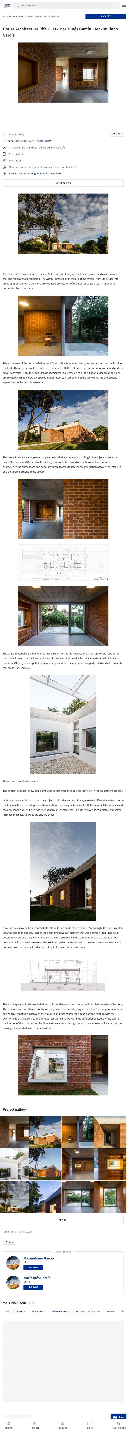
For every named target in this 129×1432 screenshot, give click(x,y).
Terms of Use (32, 16)
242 (18, 154)
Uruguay (46, 141)
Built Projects (38, 1311)
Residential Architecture (88, 1311)
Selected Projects (60, 1311)
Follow (33, 1267)
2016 (18, 160)
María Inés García (32, 147)
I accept (106, 16)
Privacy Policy (42, 16)
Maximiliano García (54, 147)
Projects (21, 1311)
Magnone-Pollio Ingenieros (46, 173)
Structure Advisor (19, 173)
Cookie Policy (55, 16)
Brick (8, 1311)
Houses (8, 141)
